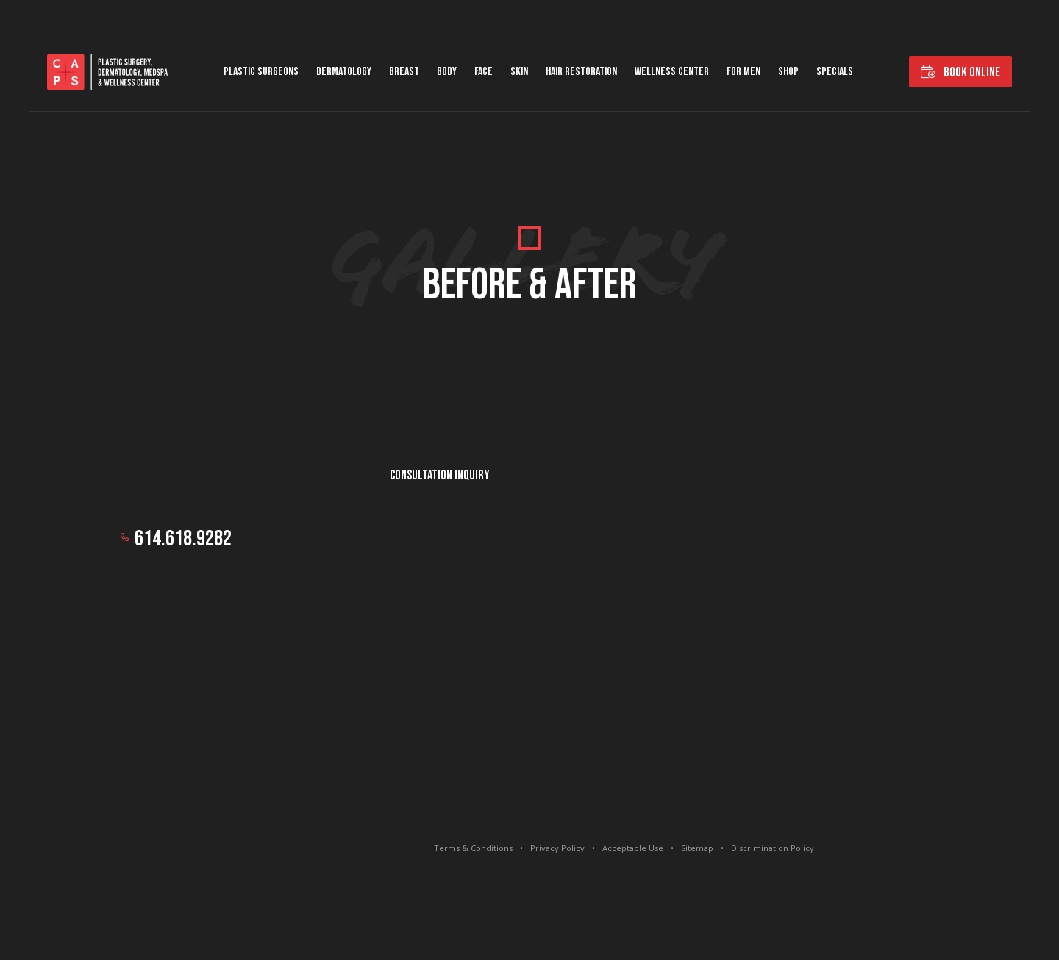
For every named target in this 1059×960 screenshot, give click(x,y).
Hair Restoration (581, 72)
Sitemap (697, 847)
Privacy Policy (557, 847)
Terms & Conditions (473, 847)
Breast (404, 72)
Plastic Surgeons (261, 72)
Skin (519, 72)
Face (483, 72)
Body (447, 72)
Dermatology (343, 72)
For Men (743, 72)
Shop (788, 72)
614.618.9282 (183, 539)
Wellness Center (672, 72)
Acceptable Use (632, 847)
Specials (834, 72)
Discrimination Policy (772, 847)
